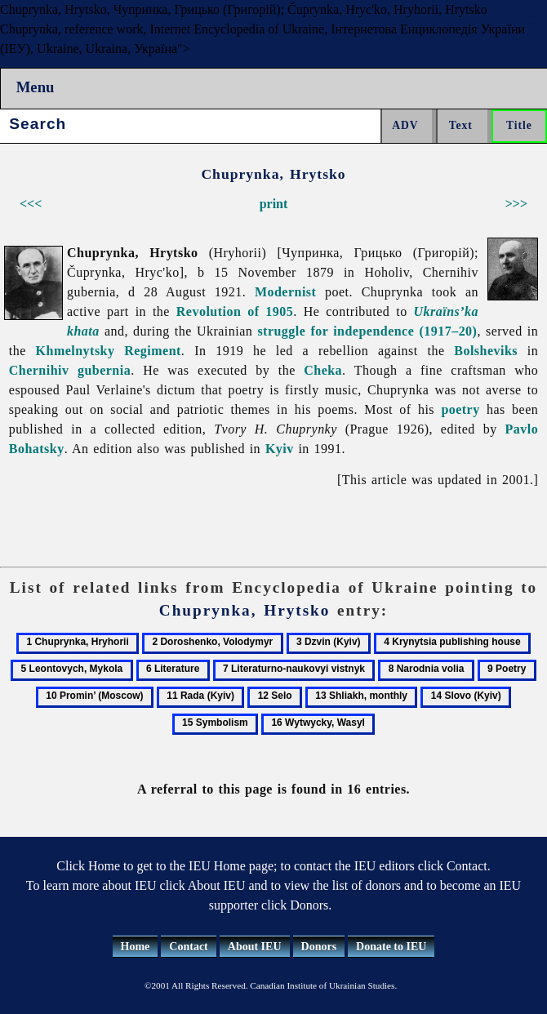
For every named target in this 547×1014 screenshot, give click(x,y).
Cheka (323, 370)
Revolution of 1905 (234, 311)
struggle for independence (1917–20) (367, 331)
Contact (188, 947)
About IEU (255, 947)
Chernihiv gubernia (70, 370)
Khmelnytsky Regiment (108, 351)
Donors (319, 947)
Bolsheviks (486, 351)
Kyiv (279, 449)
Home (135, 947)
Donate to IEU (391, 947)
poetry (460, 409)
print (274, 204)
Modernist (285, 292)
